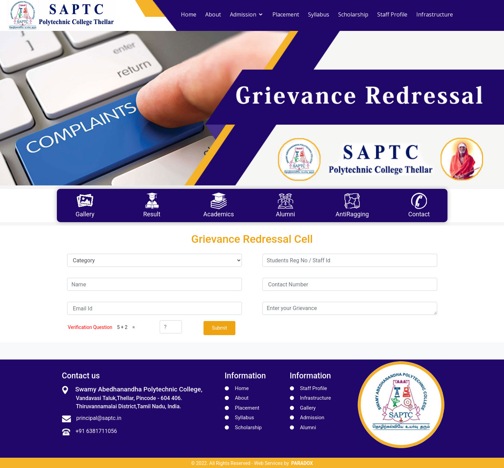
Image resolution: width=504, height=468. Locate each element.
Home (188, 14)
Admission (243, 14)
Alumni (308, 427)
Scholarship (353, 14)
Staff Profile (392, 14)
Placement (285, 14)
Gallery (308, 407)
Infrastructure (434, 14)
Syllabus (318, 14)
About (213, 14)
